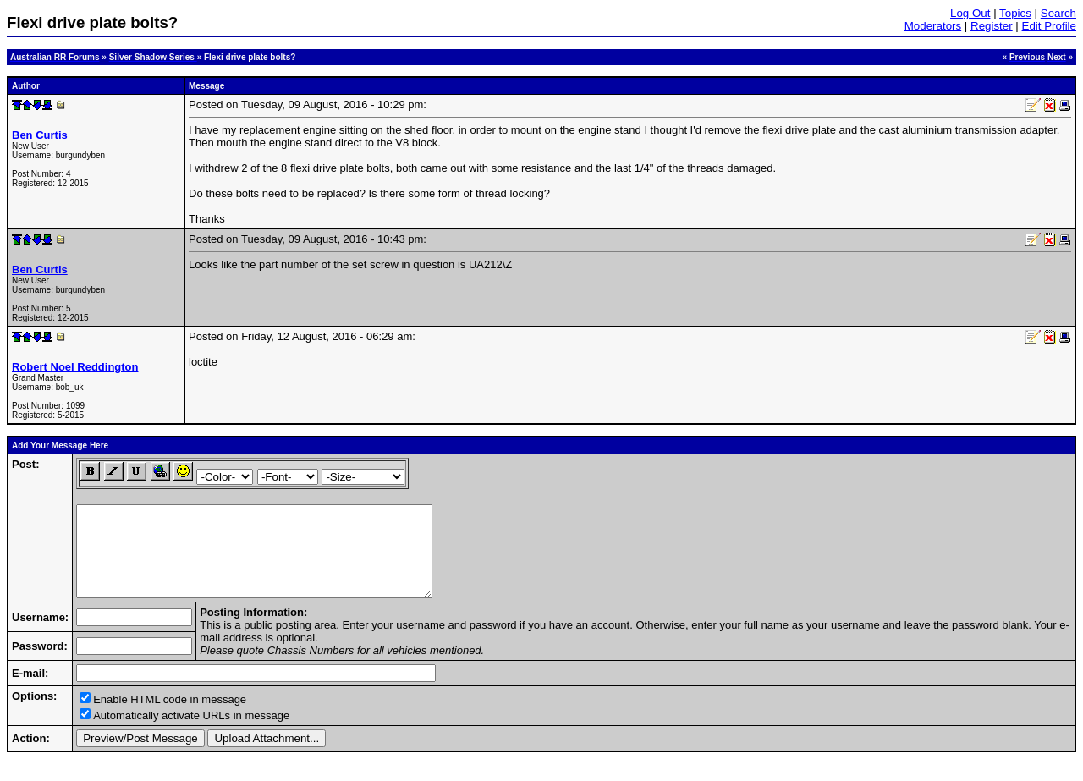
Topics (1015, 13)
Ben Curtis (40, 135)
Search (1058, 13)
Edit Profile (1049, 25)
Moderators (932, 25)
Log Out (970, 13)
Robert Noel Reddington (75, 366)
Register (991, 25)
